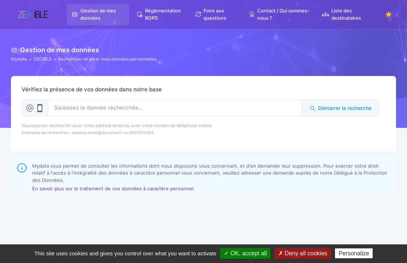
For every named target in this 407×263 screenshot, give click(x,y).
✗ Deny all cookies (302, 253)
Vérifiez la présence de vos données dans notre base (92, 89)
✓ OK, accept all (245, 253)
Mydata (19, 59)
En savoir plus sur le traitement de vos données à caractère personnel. (113, 188)
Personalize (354, 253)
